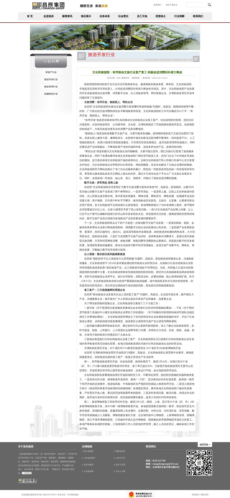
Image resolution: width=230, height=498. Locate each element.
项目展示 (86, 16)
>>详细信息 (27, 473)
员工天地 (142, 16)
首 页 (30, 16)
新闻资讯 (67, 16)
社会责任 (123, 16)
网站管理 (204, 495)
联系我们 (198, 16)
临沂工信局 (120, 465)
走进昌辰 (48, 16)
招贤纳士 (161, 16)
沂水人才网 (120, 471)
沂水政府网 (88, 471)
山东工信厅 (120, 458)
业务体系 (105, 16)
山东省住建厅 (89, 458)
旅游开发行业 (51, 79)
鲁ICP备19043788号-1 (48, 495)
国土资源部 (88, 451)
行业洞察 (179, 16)
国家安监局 (120, 451)
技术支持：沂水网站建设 (68, 495)
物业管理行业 (51, 86)
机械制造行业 (51, 94)
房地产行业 (51, 72)
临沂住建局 (88, 465)
